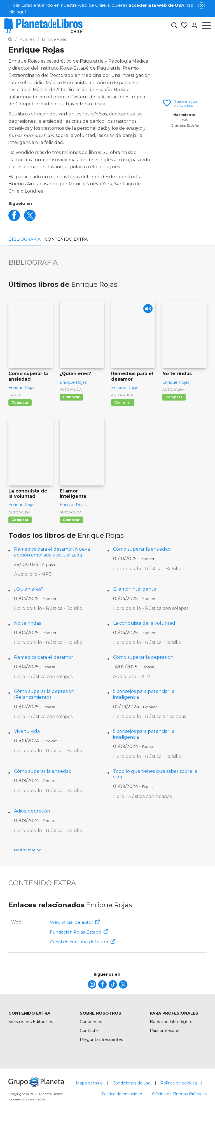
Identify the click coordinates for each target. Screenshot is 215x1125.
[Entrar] (193, 25)
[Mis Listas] (182, 25)
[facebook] (14, 219)
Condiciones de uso (132, 1083)
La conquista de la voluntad (144, 623)
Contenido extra (66, 239)
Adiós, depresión (32, 811)
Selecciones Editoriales (30, 1021)
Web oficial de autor (75, 922)
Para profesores (165, 1030)
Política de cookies (178, 1083)
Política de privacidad (121, 1093)
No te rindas (27, 623)
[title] (92, 984)
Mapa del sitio (89, 1083)
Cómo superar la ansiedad (142, 549)
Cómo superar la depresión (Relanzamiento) (44, 694)
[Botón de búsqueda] (174, 25)
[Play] (146, 310)
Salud (14, 395)
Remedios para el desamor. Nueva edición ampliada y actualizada (52, 552)
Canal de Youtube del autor (82, 941)
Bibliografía (24, 239)
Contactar (89, 1030)
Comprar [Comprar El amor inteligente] (71, 520)
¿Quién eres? (28, 589)
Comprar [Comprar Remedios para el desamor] (122, 402)
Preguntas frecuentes (101, 1039)
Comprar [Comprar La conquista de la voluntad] (20, 520)
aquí (21, 12)
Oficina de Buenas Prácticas (179, 1093)
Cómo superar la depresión (143, 657)
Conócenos (91, 1021)
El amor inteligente (134, 589)
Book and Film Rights (171, 1021)
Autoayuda (71, 389)
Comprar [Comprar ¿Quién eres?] (71, 397)
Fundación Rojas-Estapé (79, 932)
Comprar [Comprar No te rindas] (174, 397)
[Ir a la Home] (10, 39)
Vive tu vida (27, 731)
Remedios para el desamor (43, 657)
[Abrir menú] (206, 25)
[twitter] (30, 219)
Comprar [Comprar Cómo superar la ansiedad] (20, 402)
